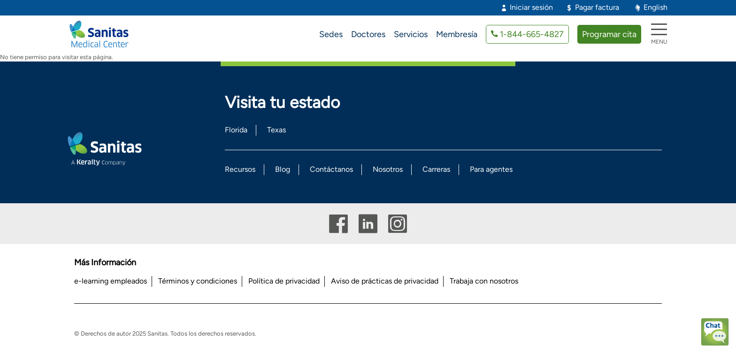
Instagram (397, 223)
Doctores (368, 34)
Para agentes (491, 169)
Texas (276, 129)
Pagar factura (597, 7)
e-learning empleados (110, 280)
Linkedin (368, 223)
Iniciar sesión (531, 7)
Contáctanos (331, 169)
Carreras (436, 169)
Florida (236, 129)
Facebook (338, 223)
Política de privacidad (284, 280)
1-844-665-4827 (532, 34)
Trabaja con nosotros (484, 280)
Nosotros (388, 169)
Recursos (240, 169)
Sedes (331, 34)
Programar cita (609, 34)
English (655, 7)
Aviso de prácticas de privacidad (384, 280)
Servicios (411, 34)
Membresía (456, 34)
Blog (282, 169)
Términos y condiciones (197, 280)
